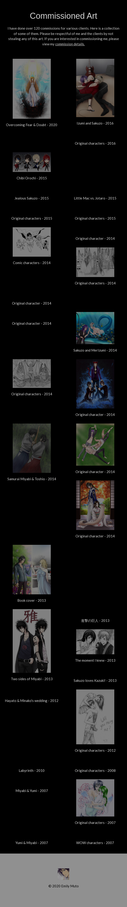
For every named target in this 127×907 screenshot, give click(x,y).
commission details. (70, 44)
